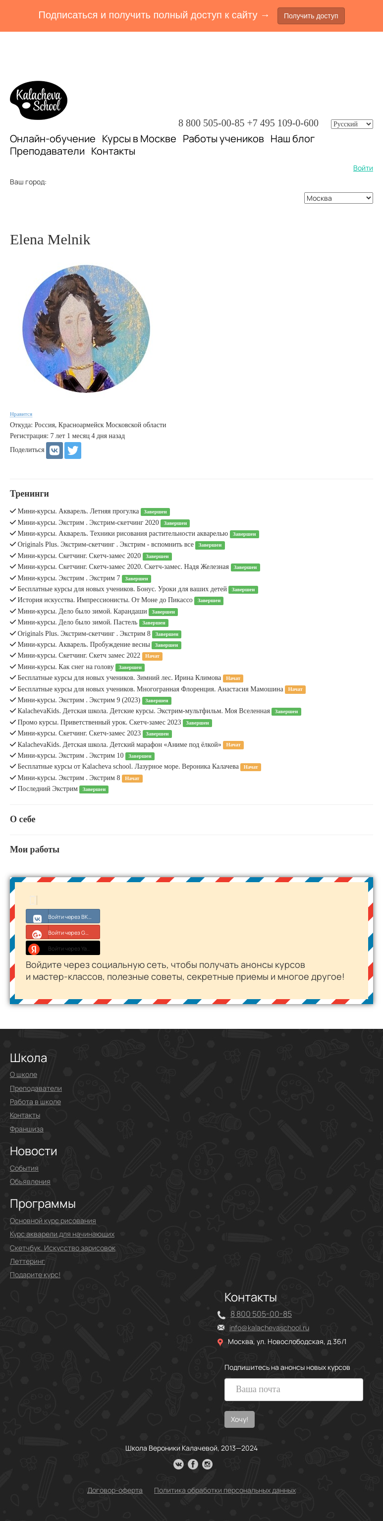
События (24, 1168)
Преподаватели (47, 151)
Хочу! (239, 1419)
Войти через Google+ (63, 932)
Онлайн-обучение (53, 138)
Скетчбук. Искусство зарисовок (62, 1247)
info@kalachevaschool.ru (269, 1327)
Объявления (30, 1181)
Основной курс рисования (53, 1220)
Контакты (113, 151)
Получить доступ (311, 16)
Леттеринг (27, 1261)
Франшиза (27, 1128)
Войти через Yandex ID (63, 948)
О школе (23, 1074)
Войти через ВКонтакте (63, 916)
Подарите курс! (35, 1274)
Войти (363, 167)
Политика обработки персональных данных (225, 1490)
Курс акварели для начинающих (62, 1234)
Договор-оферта (115, 1490)
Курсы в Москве (139, 138)
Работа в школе (35, 1101)
